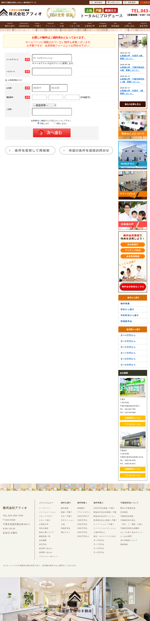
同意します (43, 124)
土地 (62, 25)
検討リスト (65, 532)
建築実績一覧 (44, 536)
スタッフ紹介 (75, 26)
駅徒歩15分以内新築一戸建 (105, 512)
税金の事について (46, 532)
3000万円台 (82, 528)
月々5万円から (128, 341)
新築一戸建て (66, 512)
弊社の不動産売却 (127, 508)
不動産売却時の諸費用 (129, 528)
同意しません (60, 124)
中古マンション (67, 520)
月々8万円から (128, 359)
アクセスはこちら (133, 424)
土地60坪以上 (99, 532)
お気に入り (114, 2)
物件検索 (125, 303)
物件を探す (10, 25)
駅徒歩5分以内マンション (104, 516)
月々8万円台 (99, 548)
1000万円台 (82, 520)
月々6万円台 (99, 540)
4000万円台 (82, 532)
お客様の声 (90, 25)
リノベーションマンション (105, 528)
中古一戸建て (66, 516)
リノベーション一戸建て (104, 524)
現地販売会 (126, 321)
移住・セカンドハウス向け (105, 536)
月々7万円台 (99, 544)
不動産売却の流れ (127, 520)
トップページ (44, 508)
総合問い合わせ (45, 548)
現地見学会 (24, 25)
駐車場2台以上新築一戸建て (105, 520)
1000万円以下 (83, 516)
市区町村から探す (130, 315)
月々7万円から (128, 353)
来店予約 (144, 25)
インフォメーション (47, 512)
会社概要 (103, 25)
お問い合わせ (130, 26)
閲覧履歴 (130, 2)
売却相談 (115, 25)
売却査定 (124, 512)
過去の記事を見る (133, 104)
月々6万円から (128, 347)
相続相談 (124, 544)
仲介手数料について (128, 540)
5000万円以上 (83, 536)
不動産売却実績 (127, 516)
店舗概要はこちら (133, 418)
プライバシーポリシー (48, 556)
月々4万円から (128, 335)
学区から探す (127, 309)
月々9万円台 (99, 552)
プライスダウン (83, 512)
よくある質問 (126, 536)
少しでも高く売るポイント (131, 532)
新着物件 (81, 508)
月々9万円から (128, 365)
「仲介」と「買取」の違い (131, 524)
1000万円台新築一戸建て (104, 508)
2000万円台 (82, 524)
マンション (51, 25)
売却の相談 (43, 528)
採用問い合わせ (45, 552)
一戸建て (37, 25)
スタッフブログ (45, 516)
